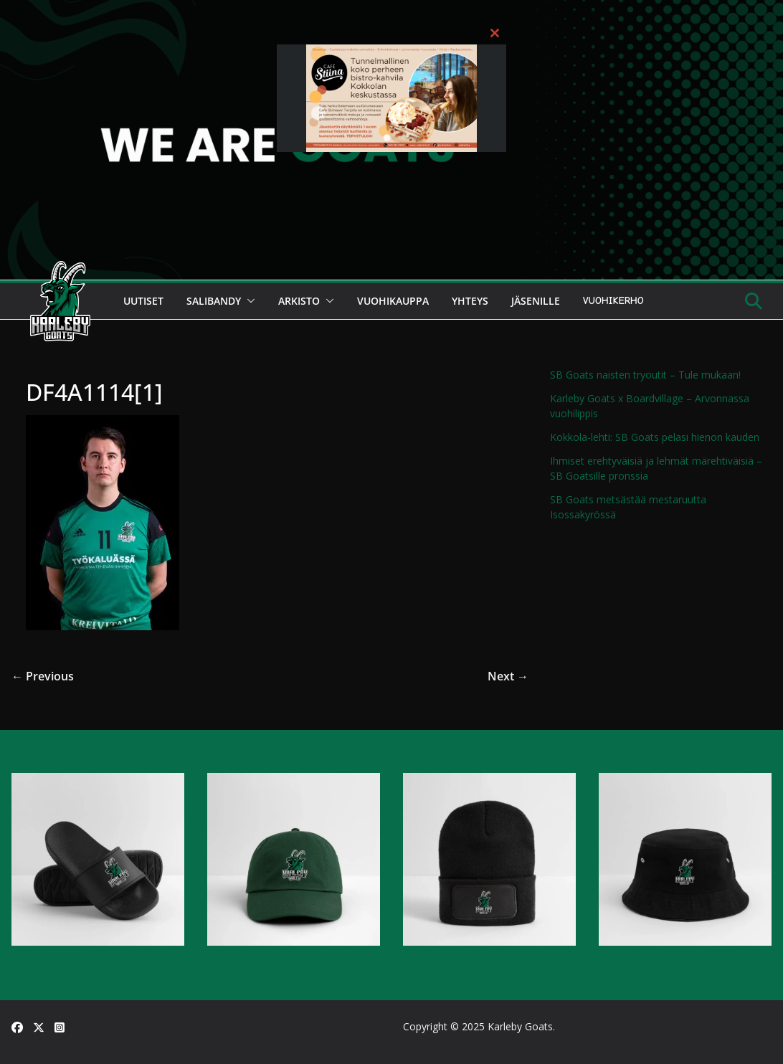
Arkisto (299, 301)
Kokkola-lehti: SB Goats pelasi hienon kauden (654, 437)
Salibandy (213, 301)
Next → (508, 676)
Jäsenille (535, 301)
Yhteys (470, 301)
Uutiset (143, 301)
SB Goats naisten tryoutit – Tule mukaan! (645, 374)
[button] (248, 301)
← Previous (42, 676)
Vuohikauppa (393, 301)
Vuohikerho (613, 301)
